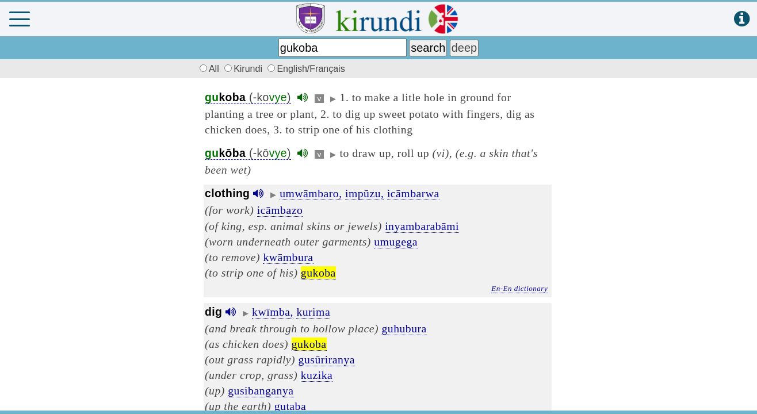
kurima (313, 311)
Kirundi (244, 69)
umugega (396, 241)
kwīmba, (272, 311)
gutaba (290, 406)
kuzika (316, 375)
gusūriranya (327, 359)
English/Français (306, 69)
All (207, 69)
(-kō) (248, 153)
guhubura (403, 328)
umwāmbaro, (311, 193)
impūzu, (364, 193)
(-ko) (248, 97)
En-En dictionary (519, 288)
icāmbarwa (413, 193)
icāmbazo (280, 210)
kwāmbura (288, 257)
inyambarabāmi (422, 226)
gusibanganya (260, 390)
